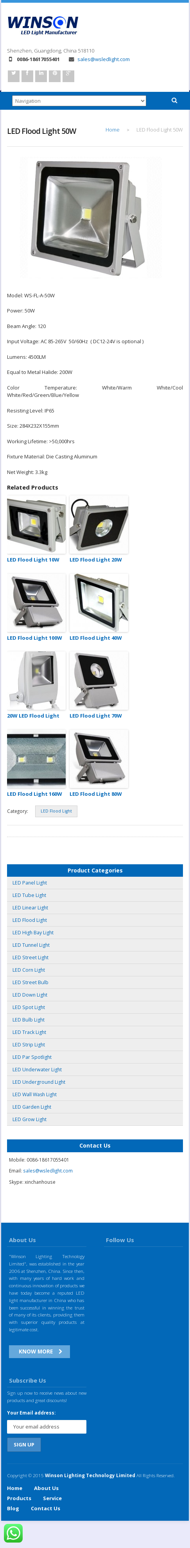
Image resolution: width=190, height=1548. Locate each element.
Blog (13, 1508)
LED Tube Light (29, 895)
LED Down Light (30, 995)
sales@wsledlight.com (99, 59)
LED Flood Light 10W (33, 559)
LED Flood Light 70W (96, 715)
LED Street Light (30, 957)
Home (113, 129)
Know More (36, 1351)
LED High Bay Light (33, 932)
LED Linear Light (30, 907)
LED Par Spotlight (32, 1057)
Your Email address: (31, 1412)
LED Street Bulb (30, 982)
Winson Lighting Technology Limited (90, 1475)
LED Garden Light (32, 1107)
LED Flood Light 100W (34, 637)
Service (52, 1498)
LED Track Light (29, 1032)
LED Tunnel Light (31, 945)
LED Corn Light (29, 970)
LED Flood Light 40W (96, 637)
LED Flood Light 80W (96, 793)
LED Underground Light (39, 1082)
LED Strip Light (29, 1044)
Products (19, 1498)
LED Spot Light (29, 1007)
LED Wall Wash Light (35, 1094)
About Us (46, 1488)
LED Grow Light (30, 1119)
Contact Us (45, 1508)
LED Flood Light (56, 811)
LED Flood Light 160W (34, 793)
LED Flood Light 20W (96, 559)
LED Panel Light (30, 882)
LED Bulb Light (29, 1019)
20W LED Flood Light (33, 715)
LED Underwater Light (37, 1069)
